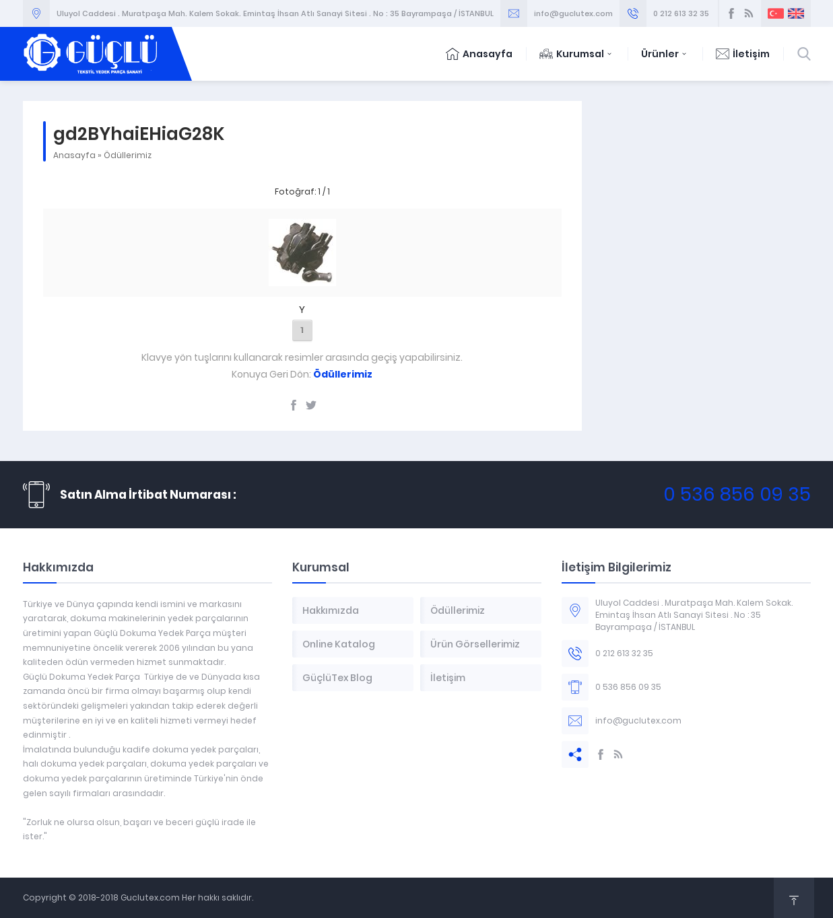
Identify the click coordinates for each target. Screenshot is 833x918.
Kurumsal (576, 54)
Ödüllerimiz (128, 155)
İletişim (743, 54)
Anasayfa (479, 54)
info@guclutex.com (573, 13)
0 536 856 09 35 (737, 494)
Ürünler (665, 54)
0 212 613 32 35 (681, 13)
